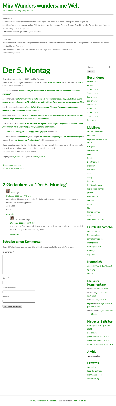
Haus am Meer (93, 120)
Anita (13, 192)
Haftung (18, 10)
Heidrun (90, 181)
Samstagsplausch (94, 246)
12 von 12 (91, 270)
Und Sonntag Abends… (12, 165)
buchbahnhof (92, 150)
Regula (90, 303)
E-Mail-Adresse (9, 287)
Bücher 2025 (92, 81)
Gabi (89, 173)
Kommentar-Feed (94, 375)
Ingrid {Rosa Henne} (95, 189)
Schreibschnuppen (94, 239)
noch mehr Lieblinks (95, 219)
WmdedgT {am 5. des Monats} (99, 266)
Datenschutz (8, 10)
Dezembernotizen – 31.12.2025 (100, 344)
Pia (88, 208)
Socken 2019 (92, 112)
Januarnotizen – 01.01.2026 (98, 340)
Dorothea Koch (93, 162)
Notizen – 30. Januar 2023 (13, 168)
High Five (91, 254)
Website (6, 296)
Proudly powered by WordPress (43, 401)
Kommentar (8, 252)
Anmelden (91, 367)
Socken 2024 (92, 97)
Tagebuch (16, 156)
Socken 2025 (92, 93)
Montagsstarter (39, 156)
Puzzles (90, 85)
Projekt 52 (91, 273)
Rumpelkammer (93, 212)
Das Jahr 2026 (102, 288)
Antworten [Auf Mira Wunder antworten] (14, 234)
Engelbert (91, 166)
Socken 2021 (92, 108)
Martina (90, 200)
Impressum (28, 10)
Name (6, 278)
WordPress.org (93, 378)
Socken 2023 (92, 101)
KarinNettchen (93, 196)
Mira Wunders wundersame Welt (41, 6)
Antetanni (91, 135)
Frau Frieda (92, 169)
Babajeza (91, 146)
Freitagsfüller (92, 243)
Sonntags (91, 250)
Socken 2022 (92, 104)
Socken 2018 (92, 116)
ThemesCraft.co (79, 401)
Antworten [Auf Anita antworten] (10, 214)
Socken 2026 (92, 89)
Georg (89, 177)
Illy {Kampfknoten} (94, 185)
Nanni (89, 204)
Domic (89, 158)
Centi (89, 154)
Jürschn (90, 192)
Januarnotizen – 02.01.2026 (98, 336)
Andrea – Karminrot (95, 132)
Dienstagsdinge (93, 235)
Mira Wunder (38, 79)
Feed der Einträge (94, 371)
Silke (89, 215)
